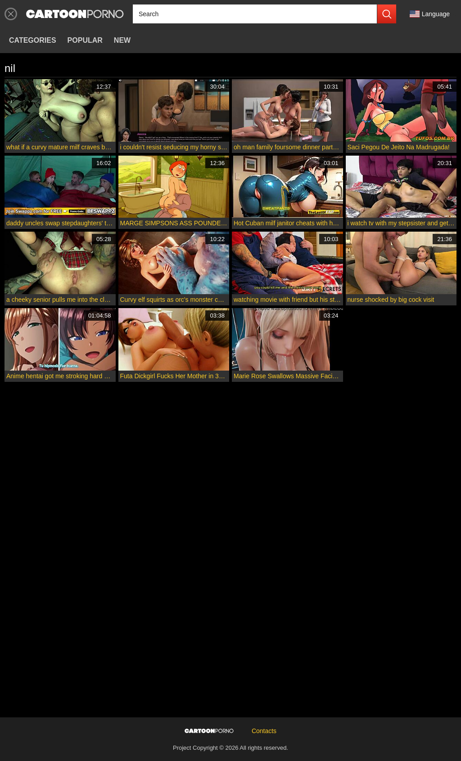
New (122, 40)
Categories (32, 40)
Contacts (264, 730)
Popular (85, 40)
